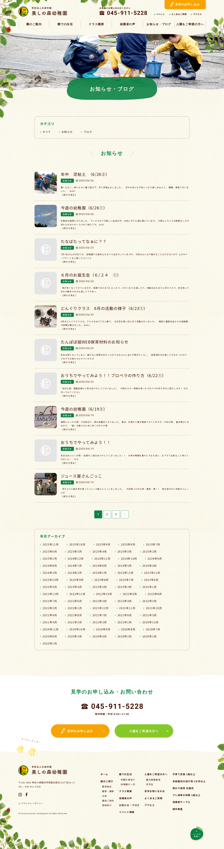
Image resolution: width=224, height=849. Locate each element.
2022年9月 (130, 594)
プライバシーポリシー (30, 803)
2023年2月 (124, 587)
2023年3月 (99, 587)
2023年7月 (126, 580)
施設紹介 (107, 805)
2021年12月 (100, 608)
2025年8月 (128, 544)
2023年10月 (51, 580)
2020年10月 (77, 629)
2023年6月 (151, 580)
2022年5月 (99, 601)
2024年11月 (102, 558)
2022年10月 (104, 594)
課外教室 (178, 809)
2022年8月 (154, 594)
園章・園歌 (108, 791)
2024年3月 (50, 573)
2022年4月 (124, 601)
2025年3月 (124, 551)
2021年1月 (124, 622)
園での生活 (65, 24)
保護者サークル (181, 802)
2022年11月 (77, 594)
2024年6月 (99, 566)
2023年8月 (101, 580)
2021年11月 (127, 608)
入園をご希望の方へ (190, 24)
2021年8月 (74, 615)
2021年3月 (74, 622)
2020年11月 (51, 629)
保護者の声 (127, 24)
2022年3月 (149, 601)
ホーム (104, 774)
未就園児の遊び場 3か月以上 (189, 781)
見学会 (149, 784)
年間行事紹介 (128, 779)
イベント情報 (126, 812)
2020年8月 (128, 629)
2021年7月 (99, 615)
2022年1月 (74, 608)
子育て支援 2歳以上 (184, 774)
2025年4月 (99, 551)
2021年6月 (124, 615)
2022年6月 (74, 601)
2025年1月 (50, 558)
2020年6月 (50, 636)
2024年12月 (75, 558)
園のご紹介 (107, 781)
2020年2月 (149, 636)
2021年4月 (50, 622)
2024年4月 (149, 566)
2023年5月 (50, 587)
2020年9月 (103, 629)
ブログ (87, 132)
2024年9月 (154, 558)
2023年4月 (74, 587)
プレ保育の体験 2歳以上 (187, 795)
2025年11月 (51, 544)
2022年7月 (50, 601)
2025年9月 (103, 544)
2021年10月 (154, 608)
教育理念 (107, 786)
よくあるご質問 (178, 14)
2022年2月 (50, 608)
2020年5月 (74, 636)
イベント (159, 14)
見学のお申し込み (185, 4)
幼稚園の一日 (128, 784)
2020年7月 (153, 629)
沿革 (104, 796)
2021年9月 (50, 615)
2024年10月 (129, 558)
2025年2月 (149, 551)
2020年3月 (124, 636)
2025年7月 (153, 544)
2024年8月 (50, 566)
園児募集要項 (153, 779)
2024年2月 (74, 573)
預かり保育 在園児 (183, 788)
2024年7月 (74, 566)
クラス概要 (96, 24)
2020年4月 (99, 636)
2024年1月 (99, 573)
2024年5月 (124, 566)
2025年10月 (77, 544)
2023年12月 (125, 573)
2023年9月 (76, 580)
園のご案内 (34, 24)
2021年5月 (149, 615)
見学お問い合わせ (155, 791)
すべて (47, 132)
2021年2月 (99, 622)
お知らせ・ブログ (158, 24)
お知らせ (67, 132)
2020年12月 (150, 622)
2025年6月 (50, 551)
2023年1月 (149, 587)
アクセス (196, 14)
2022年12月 (51, 594)
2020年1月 (50, 643)
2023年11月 (152, 573)
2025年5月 (74, 551)
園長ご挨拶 (108, 800)
